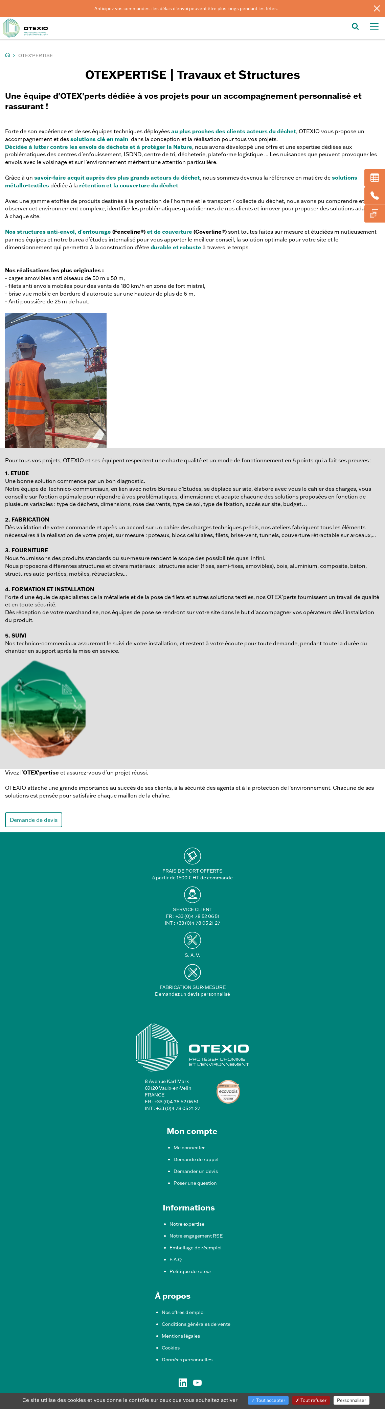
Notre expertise (186, 1224)
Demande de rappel (196, 1159)
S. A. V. (192, 955)
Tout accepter (268, 1400)
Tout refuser (311, 1400)
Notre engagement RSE (196, 1236)
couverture (177, 231)
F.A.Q (175, 1259)
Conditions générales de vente (196, 1324)
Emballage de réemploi (195, 1248)
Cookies (171, 1348)
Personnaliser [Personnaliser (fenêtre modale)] (351, 1400)
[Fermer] (377, 8)
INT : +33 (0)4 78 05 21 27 (192, 923)
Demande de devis (34, 819)
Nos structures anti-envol (40, 231)
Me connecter (189, 1148)
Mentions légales (181, 1336)
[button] (355, 26)
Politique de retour (190, 1271)
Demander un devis (196, 1171)
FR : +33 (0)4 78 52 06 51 (193, 916)
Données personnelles (187, 1360)
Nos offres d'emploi (183, 1312)
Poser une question (195, 1183)
